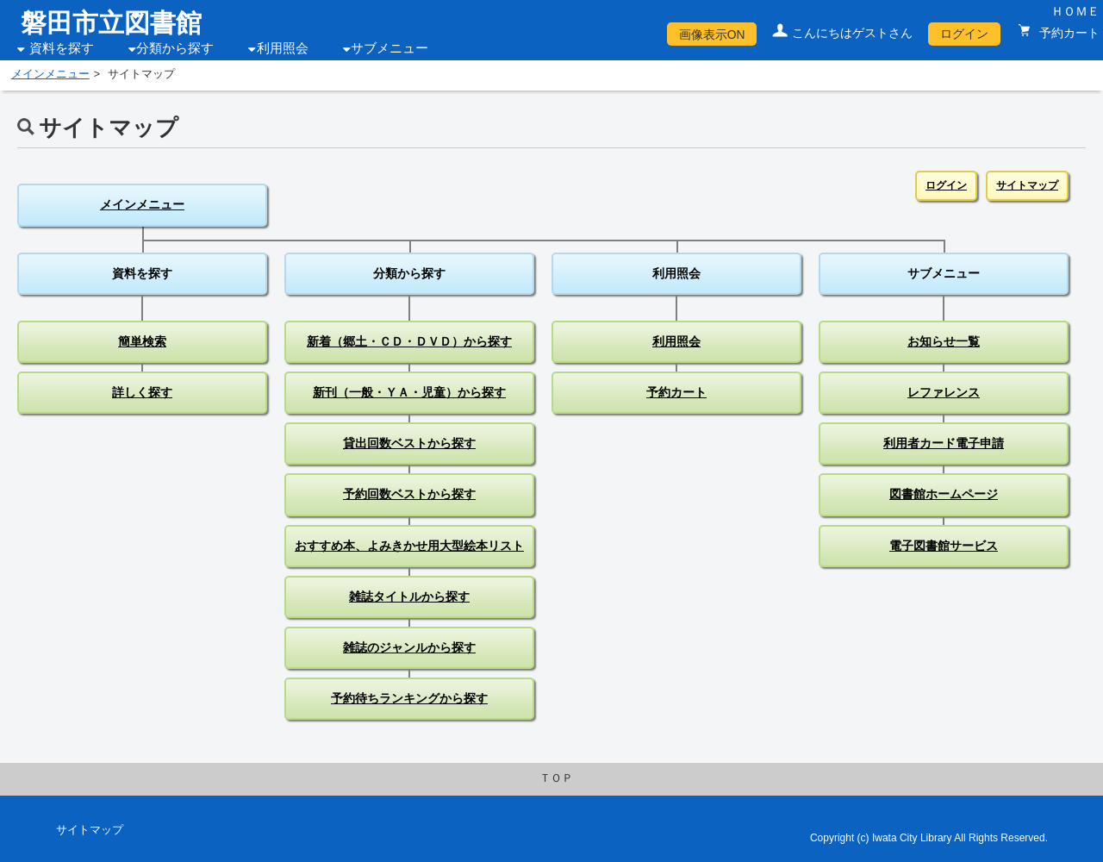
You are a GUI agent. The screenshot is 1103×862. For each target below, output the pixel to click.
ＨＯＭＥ (1075, 11)
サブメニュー (389, 48)
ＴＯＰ (556, 778)
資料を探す (61, 48)
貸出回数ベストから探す (409, 443)
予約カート (1068, 33)
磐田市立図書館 (111, 23)
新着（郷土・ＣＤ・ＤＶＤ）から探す (409, 341)
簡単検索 (142, 341)
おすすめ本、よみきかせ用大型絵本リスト (409, 546)
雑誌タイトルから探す (409, 596)
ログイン (964, 34)
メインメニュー (50, 74)
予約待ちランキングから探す (409, 698)
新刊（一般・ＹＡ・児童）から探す (409, 392)
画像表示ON (712, 34)
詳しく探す (142, 392)
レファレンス (943, 392)
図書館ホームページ (943, 494)
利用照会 (282, 48)
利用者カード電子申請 (943, 443)
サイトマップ (1027, 185)
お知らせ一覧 (943, 341)
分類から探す (175, 48)
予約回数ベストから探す (409, 494)
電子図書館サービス (943, 546)
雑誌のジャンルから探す (409, 647)
